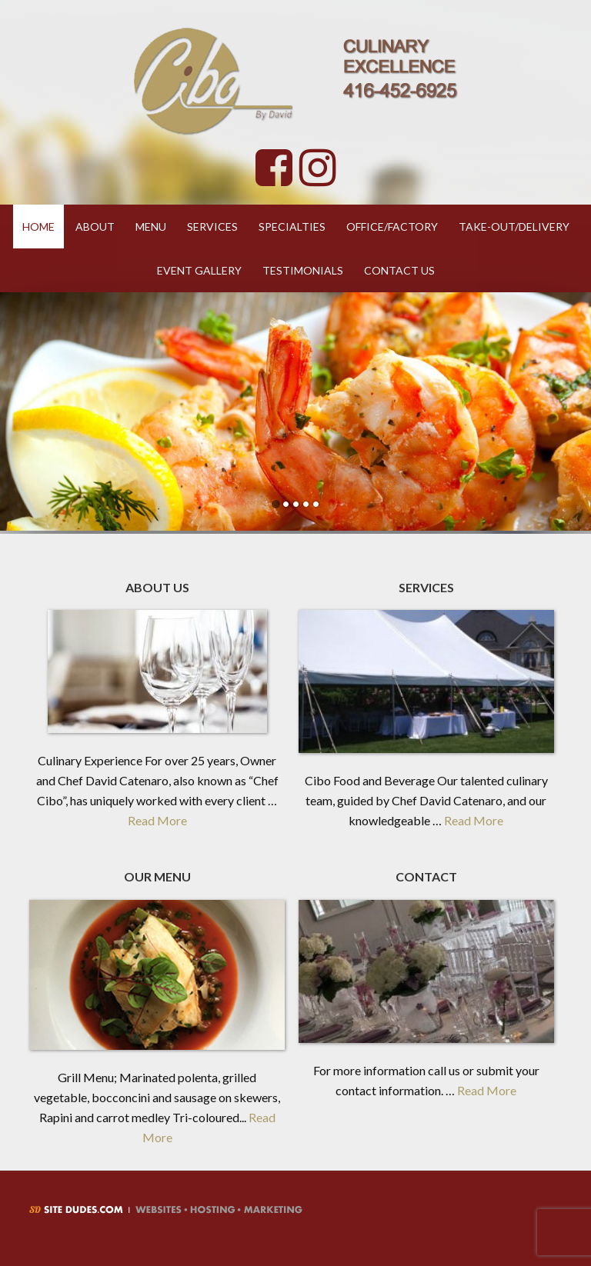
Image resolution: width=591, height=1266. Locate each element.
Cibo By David (295, 80)
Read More (157, 820)
